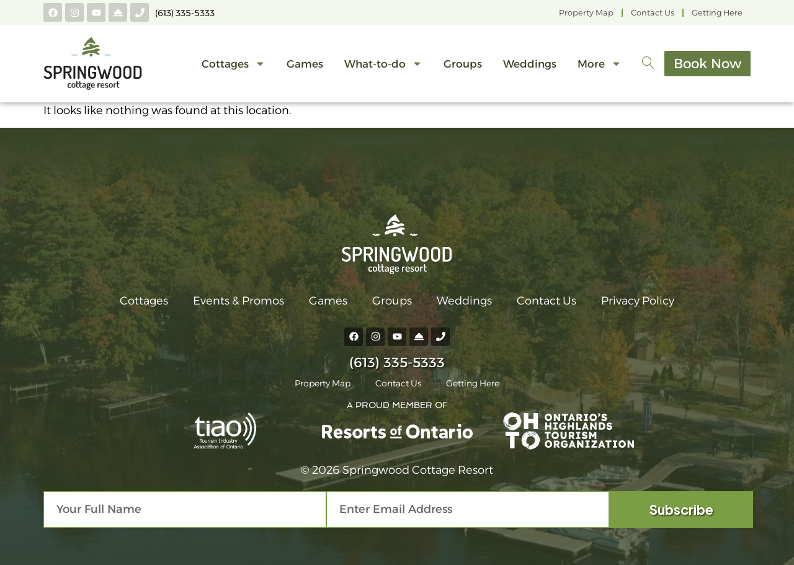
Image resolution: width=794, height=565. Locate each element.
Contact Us (652, 13)
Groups (461, 64)
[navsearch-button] (646, 63)
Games (303, 64)
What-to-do (381, 63)
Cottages (232, 63)
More (598, 63)
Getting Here (717, 13)
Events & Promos (238, 301)
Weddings (528, 64)
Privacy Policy (637, 301)
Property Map (586, 13)
